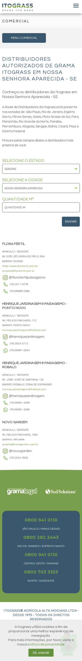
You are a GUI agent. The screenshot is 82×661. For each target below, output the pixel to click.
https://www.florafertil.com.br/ (20, 266)
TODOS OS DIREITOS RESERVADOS (50, 617)
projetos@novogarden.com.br (20, 444)
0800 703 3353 (41, 572)
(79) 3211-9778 (19, 284)
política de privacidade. (46, 644)
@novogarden (17, 451)
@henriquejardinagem (23, 336)
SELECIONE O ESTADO (23, 161)
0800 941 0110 (41, 520)
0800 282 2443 (41, 537)
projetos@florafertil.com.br (18, 271)
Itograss (17, 7)
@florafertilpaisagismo (23, 277)
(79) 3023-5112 (19, 343)
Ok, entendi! (41, 652)
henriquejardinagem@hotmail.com (24, 330)
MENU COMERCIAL (24, 37)
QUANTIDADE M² (18, 199)
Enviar (71, 221)
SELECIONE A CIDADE (22, 180)
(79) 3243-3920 (19, 457)
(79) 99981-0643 (20, 350)
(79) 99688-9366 (20, 291)
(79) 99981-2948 (20, 402)
